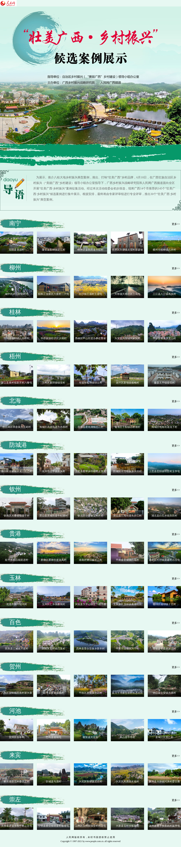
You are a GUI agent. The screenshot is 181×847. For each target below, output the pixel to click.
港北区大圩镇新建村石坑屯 (164, 560)
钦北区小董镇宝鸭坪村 (90, 515)
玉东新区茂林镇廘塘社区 (127, 604)
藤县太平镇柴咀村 (164, 382)
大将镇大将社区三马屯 (127, 294)
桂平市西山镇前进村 (16, 560)
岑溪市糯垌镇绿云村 (90, 382)
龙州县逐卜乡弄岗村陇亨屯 (164, 825)
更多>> (176, 224)
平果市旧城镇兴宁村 (127, 648)
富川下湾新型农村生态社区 (127, 693)
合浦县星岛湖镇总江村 (90, 427)
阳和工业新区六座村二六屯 (53, 294)
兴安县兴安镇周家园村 (127, 338)
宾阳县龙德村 (16, 249)
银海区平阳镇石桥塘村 (127, 427)
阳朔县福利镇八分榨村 (17, 338)
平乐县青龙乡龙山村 (164, 338)
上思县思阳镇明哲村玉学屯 (164, 471)
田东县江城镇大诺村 (16, 648)
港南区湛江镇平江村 (90, 560)
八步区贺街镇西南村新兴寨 (16, 693)
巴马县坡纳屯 (53, 737)
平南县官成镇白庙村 (127, 560)
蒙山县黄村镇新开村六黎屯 (16, 382)
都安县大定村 (90, 737)
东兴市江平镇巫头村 (53, 471)
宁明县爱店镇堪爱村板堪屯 (53, 825)
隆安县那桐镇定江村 (53, 249)
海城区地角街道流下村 (164, 427)
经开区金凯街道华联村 (90, 249)
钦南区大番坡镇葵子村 (17, 515)
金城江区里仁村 (164, 737)
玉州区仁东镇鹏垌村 (53, 604)
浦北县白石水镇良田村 (164, 515)
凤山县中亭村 (127, 737)
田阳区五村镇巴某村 (53, 648)
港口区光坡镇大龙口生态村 (16, 471)
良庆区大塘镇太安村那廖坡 (127, 249)
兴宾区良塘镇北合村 (90, 781)
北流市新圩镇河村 (16, 604)
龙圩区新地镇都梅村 (127, 382)
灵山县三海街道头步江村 (127, 515)
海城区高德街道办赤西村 (53, 427)
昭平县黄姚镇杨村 (53, 693)
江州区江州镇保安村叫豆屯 (90, 825)
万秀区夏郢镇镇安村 (53, 382)
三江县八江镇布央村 (164, 294)
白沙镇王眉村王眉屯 (90, 294)
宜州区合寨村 (16, 737)
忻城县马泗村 (53, 781)
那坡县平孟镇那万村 (164, 648)
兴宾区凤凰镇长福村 (127, 781)
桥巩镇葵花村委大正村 (17, 781)
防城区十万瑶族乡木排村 (127, 471)
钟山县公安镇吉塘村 (164, 693)
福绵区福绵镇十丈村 (164, 604)
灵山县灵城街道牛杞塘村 (53, 515)
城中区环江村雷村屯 (16, 294)
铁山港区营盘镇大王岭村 (16, 427)
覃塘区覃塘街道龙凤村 (53, 560)
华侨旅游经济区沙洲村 (53, 338)
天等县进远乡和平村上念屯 (16, 825)
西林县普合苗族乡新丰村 (90, 648)
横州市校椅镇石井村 (164, 249)
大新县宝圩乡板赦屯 (127, 825)
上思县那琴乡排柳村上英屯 (90, 471)
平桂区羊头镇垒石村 (90, 693)
